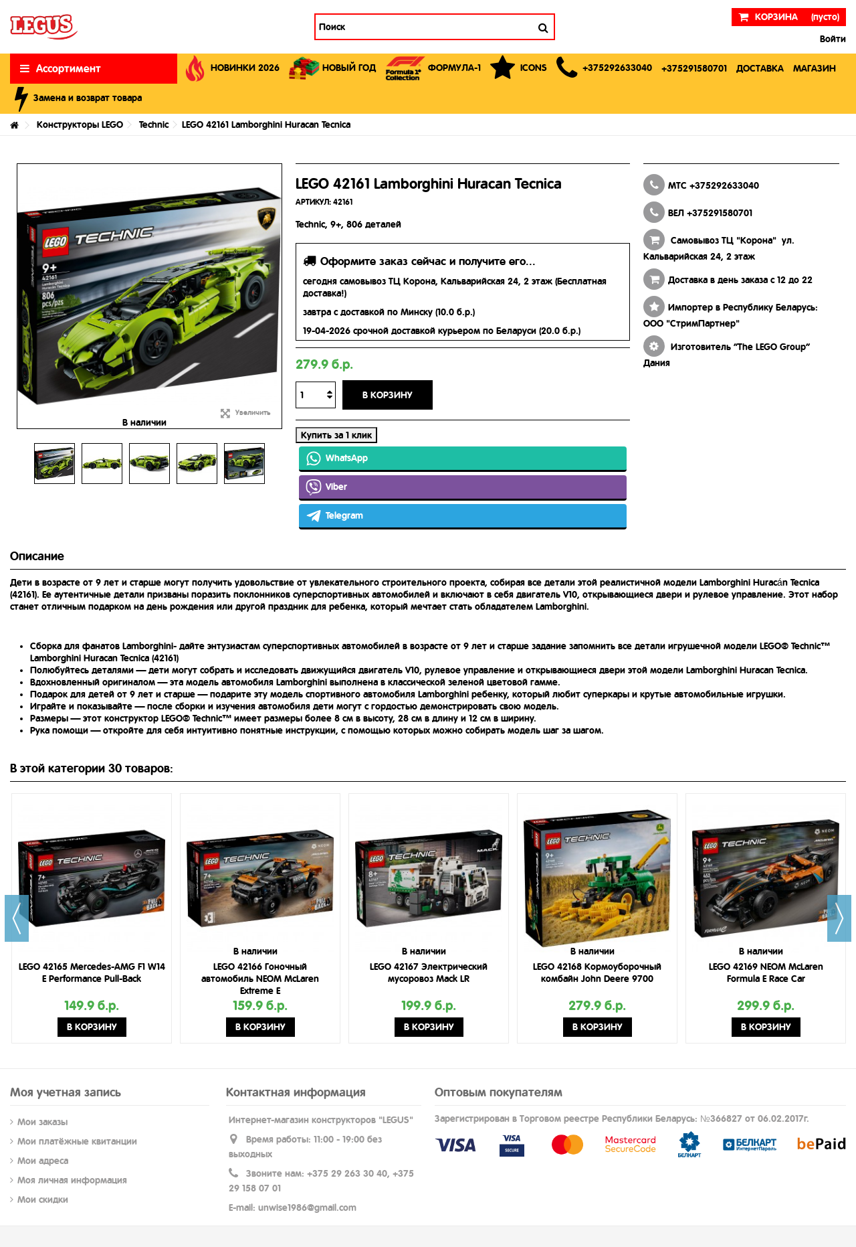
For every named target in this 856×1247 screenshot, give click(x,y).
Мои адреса (42, 1160)
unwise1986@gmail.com (307, 1207)
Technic (154, 124)
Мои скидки (42, 1199)
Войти (831, 38)
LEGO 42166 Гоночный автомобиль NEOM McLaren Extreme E (260, 978)
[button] (604, 69)
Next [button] (839, 918)
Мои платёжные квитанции (77, 1141)
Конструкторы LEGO (80, 124)
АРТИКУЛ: (313, 202)
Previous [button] (17, 918)
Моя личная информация (72, 1180)
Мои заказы (42, 1121)
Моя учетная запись (65, 1092)
